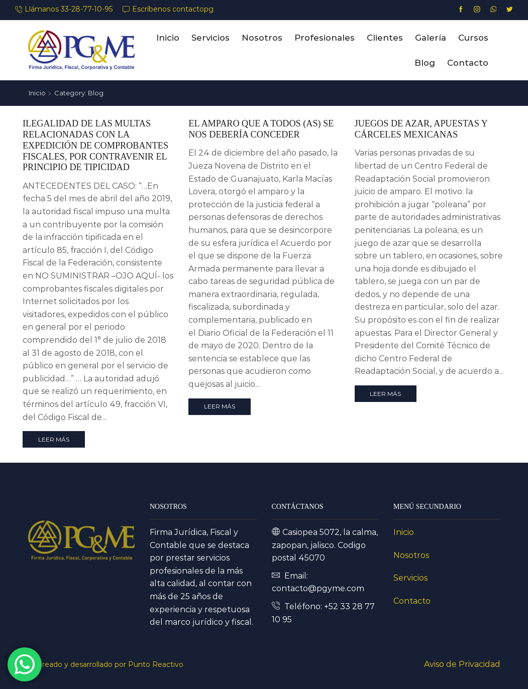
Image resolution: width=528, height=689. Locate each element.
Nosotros (262, 38)
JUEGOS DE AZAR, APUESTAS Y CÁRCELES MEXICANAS (421, 129)
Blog (424, 63)
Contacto (467, 63)
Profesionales (324, 38)
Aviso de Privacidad (462, 664)
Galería (430, 38)
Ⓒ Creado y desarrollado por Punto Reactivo (105, 664)
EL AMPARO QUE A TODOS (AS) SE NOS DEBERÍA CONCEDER (261, 129)
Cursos (473, 38)
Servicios (210, 38)
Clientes (385, 38)
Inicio (167, 38)
